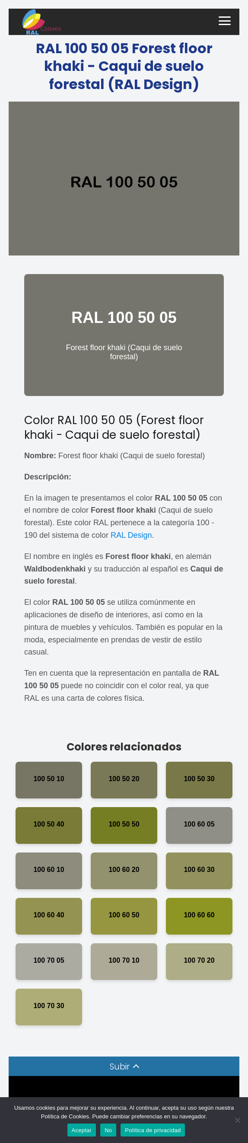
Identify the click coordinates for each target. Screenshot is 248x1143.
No (108, 1130)
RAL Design (131, 535)
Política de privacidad (153, 1130)
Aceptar (82, 1130)
